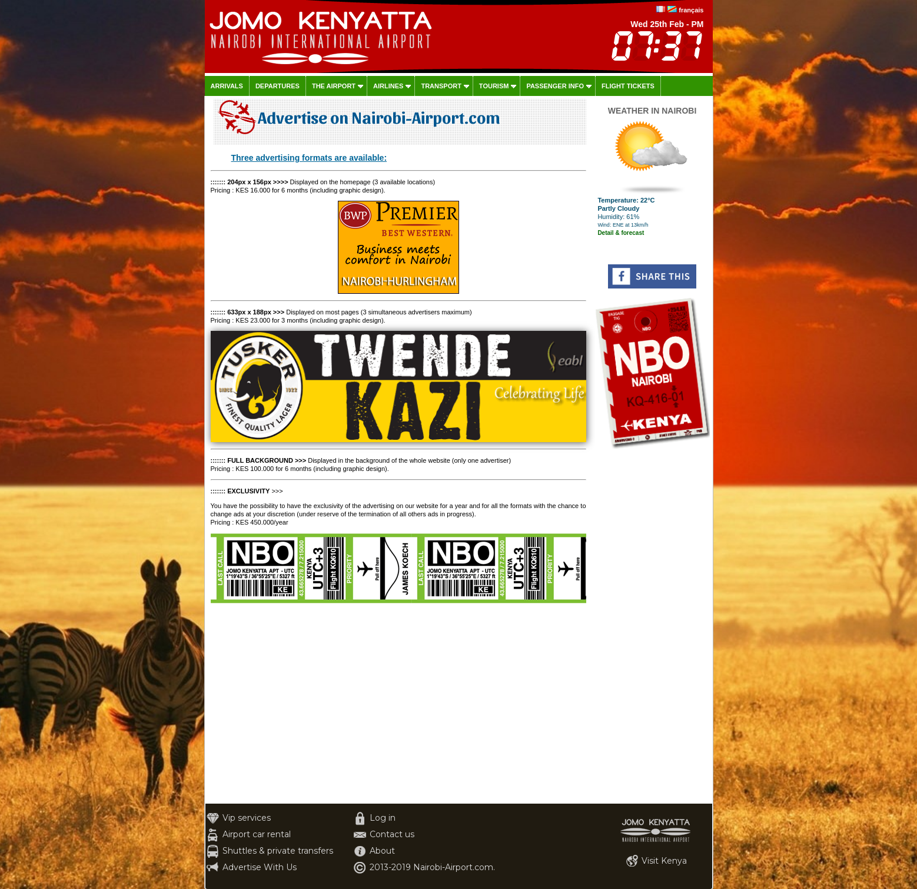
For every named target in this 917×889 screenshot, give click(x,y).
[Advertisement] (652, 627)
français (691, 10)
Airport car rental (256, 834)
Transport (441, 85)
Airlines (388, 85)
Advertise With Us (259, 867)
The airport (333, 85)
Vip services (246, 817)
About (382, 850)
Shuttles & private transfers (277, 850)
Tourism (494, 85)
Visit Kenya (664, 860)
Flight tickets (628, 85)
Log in (383, 817)
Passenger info (555, 85)
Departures (277, 85)
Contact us (392, 834)
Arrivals (227, 85)
